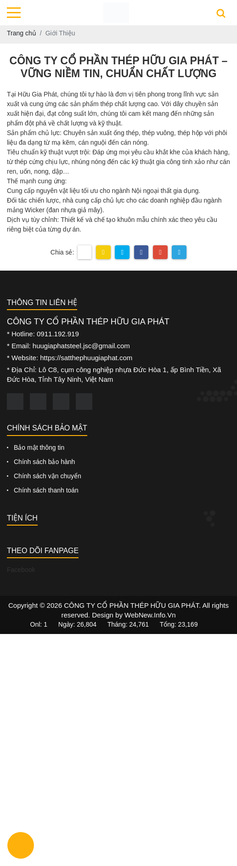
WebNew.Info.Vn (149, 615)
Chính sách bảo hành (44, 461)
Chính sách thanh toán (46, 490)
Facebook (21, 569)
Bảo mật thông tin (39, 447)
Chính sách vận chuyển (47, 476)
